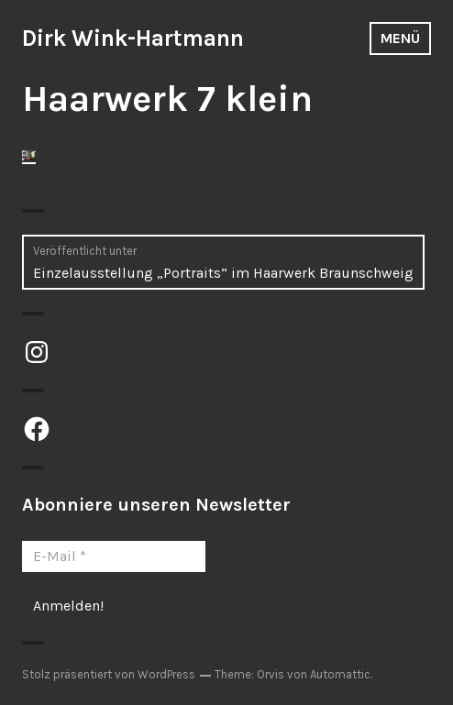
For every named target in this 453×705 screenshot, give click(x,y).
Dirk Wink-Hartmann (133, 38)
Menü (400, 38)
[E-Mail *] (113, 556)
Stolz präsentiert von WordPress (108, 674)
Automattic (340, 674)
